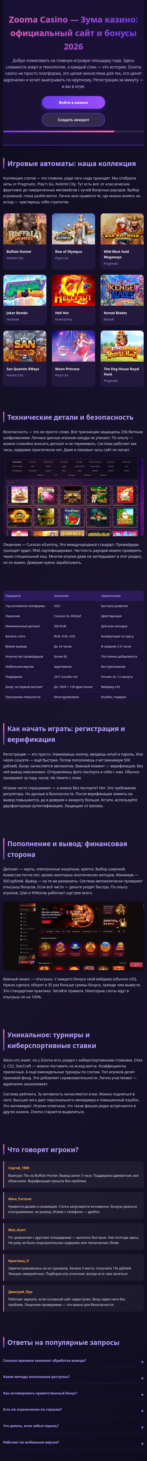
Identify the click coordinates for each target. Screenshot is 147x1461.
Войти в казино (73, 102)
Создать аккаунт (73, 119)
